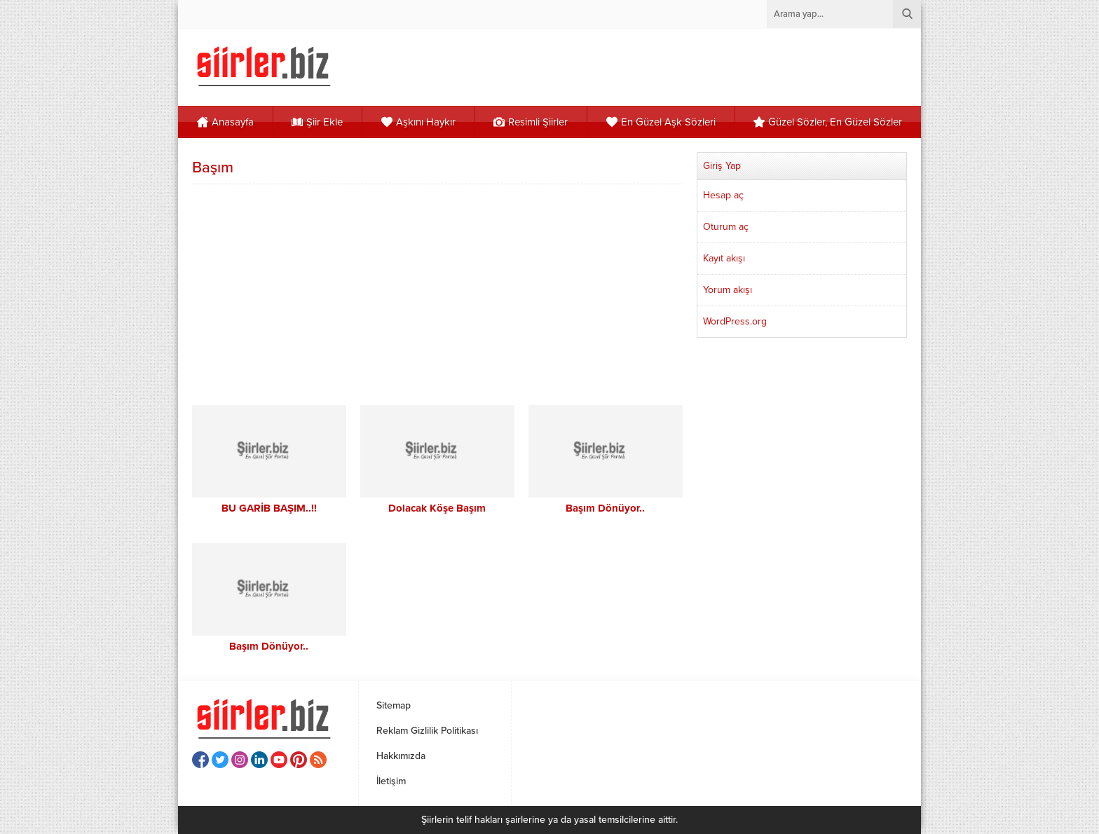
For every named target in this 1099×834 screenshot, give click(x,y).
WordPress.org (735, 321)
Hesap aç (723, 195)
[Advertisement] (437, 293)
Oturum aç (726, 227)
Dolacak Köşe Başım (437, 508)
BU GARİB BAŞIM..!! (269, 508)
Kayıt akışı (724, 258)
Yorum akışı (727, 290)
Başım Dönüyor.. (605, 508)
